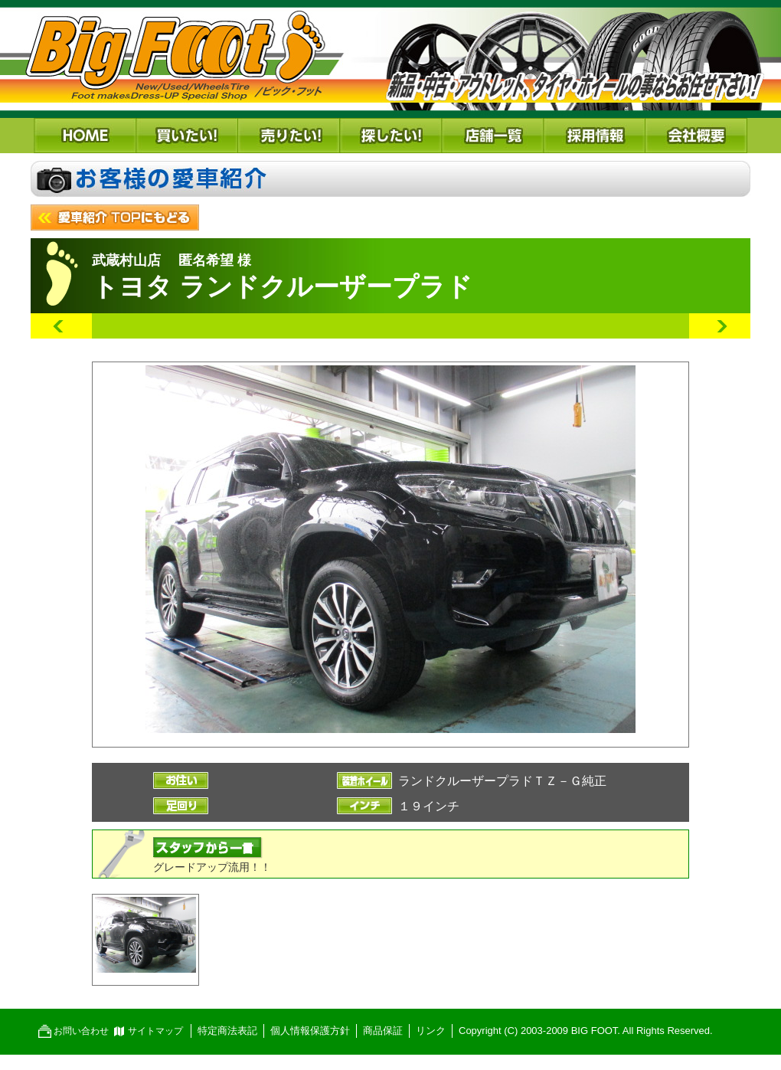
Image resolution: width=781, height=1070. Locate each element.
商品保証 (383, 1030)
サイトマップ (155, 1031)
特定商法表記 (227, 1030)
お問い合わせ (81, 1031)
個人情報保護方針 (310, 1030)
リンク (431, 1030)
